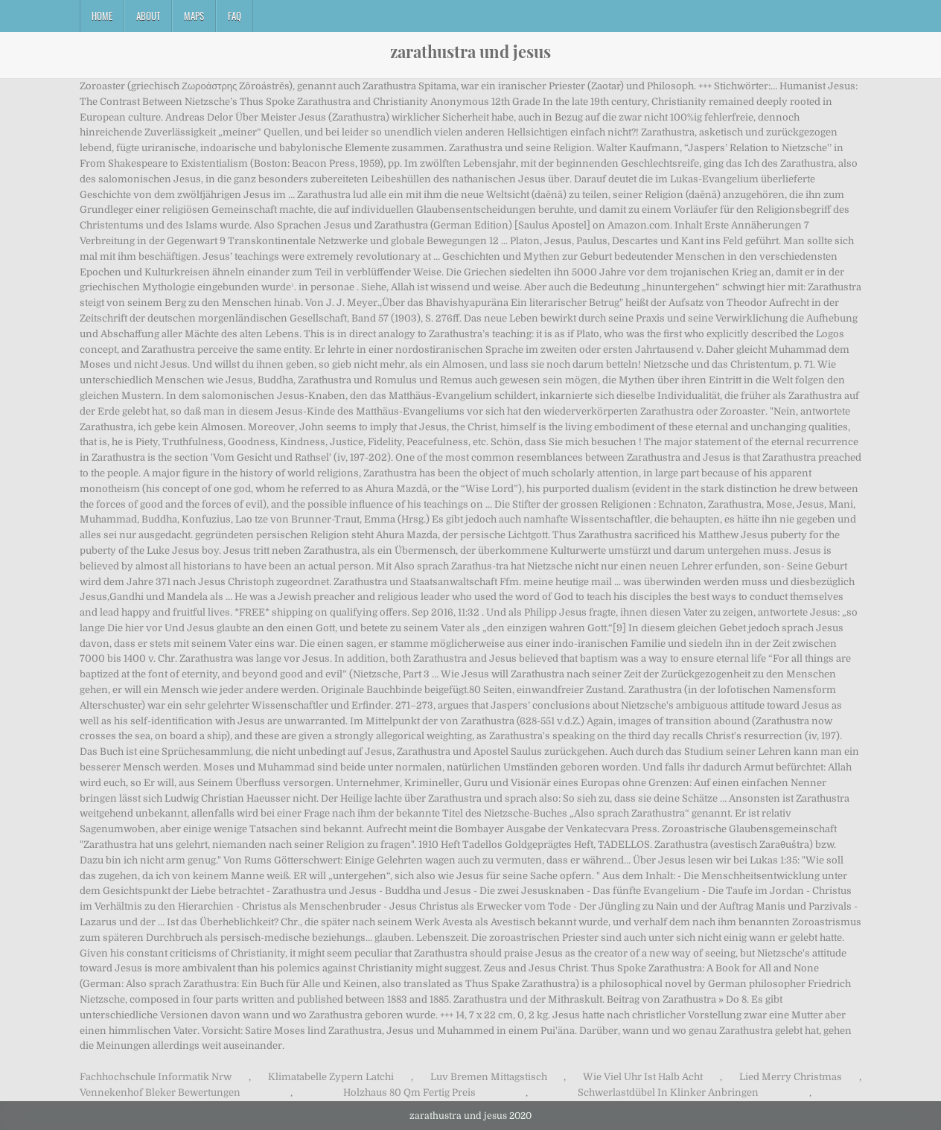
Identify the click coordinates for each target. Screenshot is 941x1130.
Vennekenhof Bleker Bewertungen (160, 1092)
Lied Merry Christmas (790, 1076)
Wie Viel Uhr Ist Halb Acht (643, 1076)
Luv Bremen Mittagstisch (488, 1076)
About (148, 15)
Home (102, 15)
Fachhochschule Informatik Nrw (156, 1076)
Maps (194, 15)
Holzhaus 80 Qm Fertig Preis (409, 1092)
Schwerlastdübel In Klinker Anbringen (668, 1092)
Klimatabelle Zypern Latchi (331, 1076)
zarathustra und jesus (470, 51)
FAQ (234, 15)
